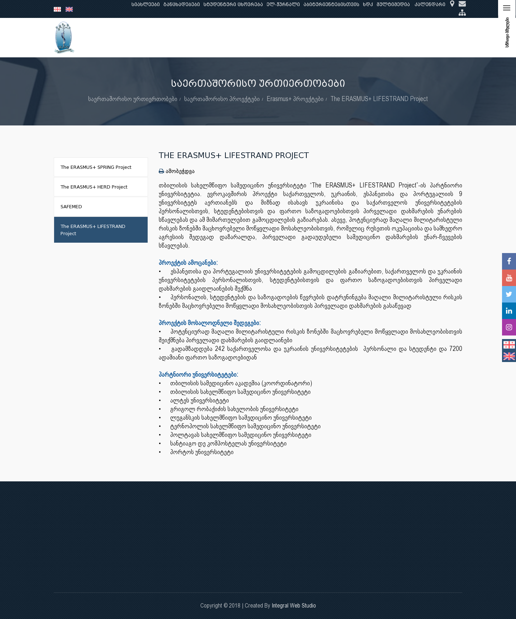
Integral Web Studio (294, 605)
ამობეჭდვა (177, 171)
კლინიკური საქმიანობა (248, 37)
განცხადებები (181, 4)
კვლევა (199, 37)
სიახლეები (146, 4)
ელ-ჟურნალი (283, 4)
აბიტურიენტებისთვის (331, 4)
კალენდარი (430, 4)
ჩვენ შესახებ (128, 37)
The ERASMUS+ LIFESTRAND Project (379, 99)
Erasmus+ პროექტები (295, 99)
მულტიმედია (393, 4)
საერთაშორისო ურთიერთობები (406, 37)
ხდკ (368, 4)
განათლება (167, 37)
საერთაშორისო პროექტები (222, 99)
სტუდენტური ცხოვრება (233, 4)
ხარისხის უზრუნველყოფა (320, 37)
